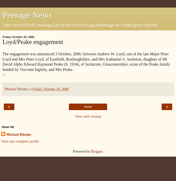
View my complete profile (20, 141)
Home (88, 107)
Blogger (96, 151)
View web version (88, 116)
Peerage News (27, 15)
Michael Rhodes (18, 134)
